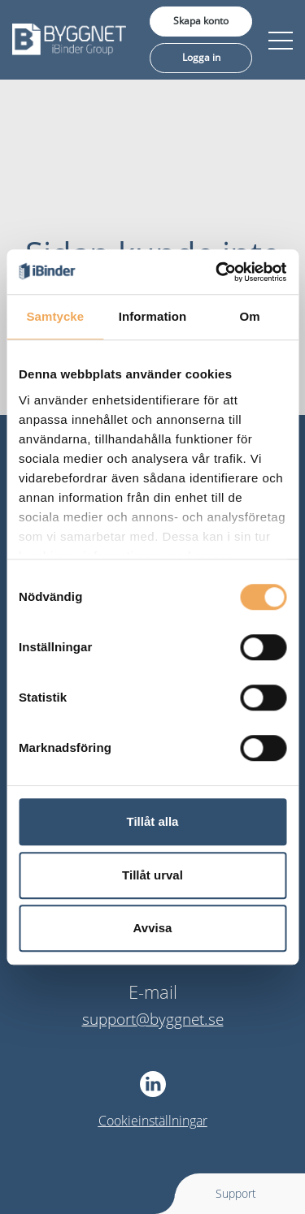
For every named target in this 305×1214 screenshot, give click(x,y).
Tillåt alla (153, 821)
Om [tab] (250, 316)
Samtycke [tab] (55, 316)
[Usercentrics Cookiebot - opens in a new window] (217, 272)
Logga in (201, 57)
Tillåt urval (152, 875)
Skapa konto (201, 21)
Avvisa (152, 928)
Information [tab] (153, 316)
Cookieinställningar (152, 1121)
